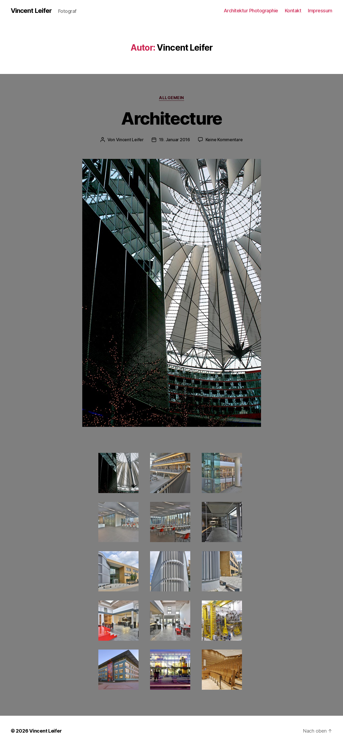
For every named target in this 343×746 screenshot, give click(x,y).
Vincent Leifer (31, 11)
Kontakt (293, 10)
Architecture (171, 118)
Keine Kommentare (224, 139)
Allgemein (171, 97)
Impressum (320, 10)
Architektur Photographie (251, 10)
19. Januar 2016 (174, 139)
